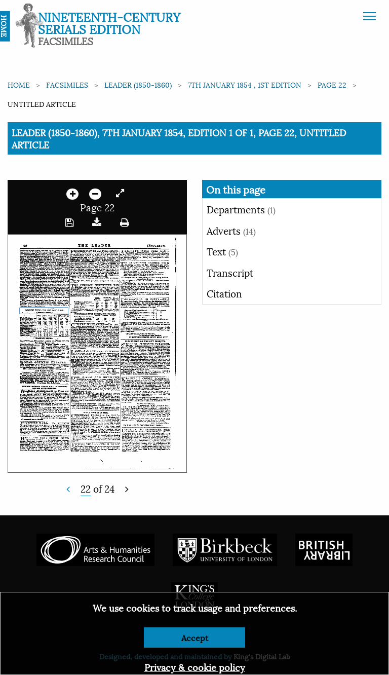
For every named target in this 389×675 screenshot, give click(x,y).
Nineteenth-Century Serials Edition (109, 22)
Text (222, 250)
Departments (241, 208)
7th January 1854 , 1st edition (244, 84)
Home (19, 84)
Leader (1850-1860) (138, 84)
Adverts (231, 230)
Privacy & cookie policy (194, 666)
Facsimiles (67, 84)
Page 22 (332, 84)
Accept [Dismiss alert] (194, 637)
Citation (224, 293)
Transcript (230, 272)
